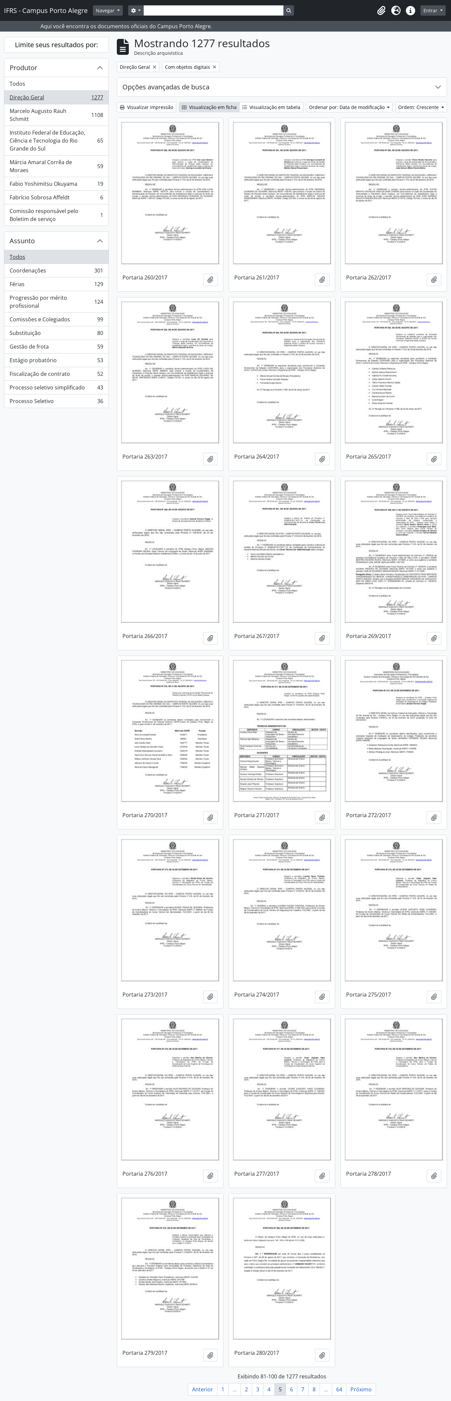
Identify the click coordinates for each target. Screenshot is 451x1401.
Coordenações (56, 272)
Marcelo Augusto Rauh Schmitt (56, 115)
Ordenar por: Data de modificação (347, 107)
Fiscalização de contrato (56, 375)
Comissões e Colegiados (56, 320)
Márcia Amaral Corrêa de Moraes (56, 166)
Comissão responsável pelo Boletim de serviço (56, 215)
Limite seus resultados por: (56, 44)
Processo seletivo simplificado (56, 388)
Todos (17, 83)
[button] (381, 10)
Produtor (23, 67)
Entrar (431, 10)
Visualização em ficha (209, 107)
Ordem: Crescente (419, 107)
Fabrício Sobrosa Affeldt (56, 198)
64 (339, 1389)
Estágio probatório (56, 361)
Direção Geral (56, 98)
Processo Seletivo (56, 402)
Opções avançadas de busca (165, 86)
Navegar (106, 10)
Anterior (202, 1389)
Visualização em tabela (271, 107)
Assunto (22, 240)
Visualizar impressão (146, 107)
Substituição (56, 334)
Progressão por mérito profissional (56, 301)
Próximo (361, 1389)
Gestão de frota (56, 348)
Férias (56, 285)
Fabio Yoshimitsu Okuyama (56, 185)
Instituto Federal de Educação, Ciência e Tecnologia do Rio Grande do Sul (56, 140)
